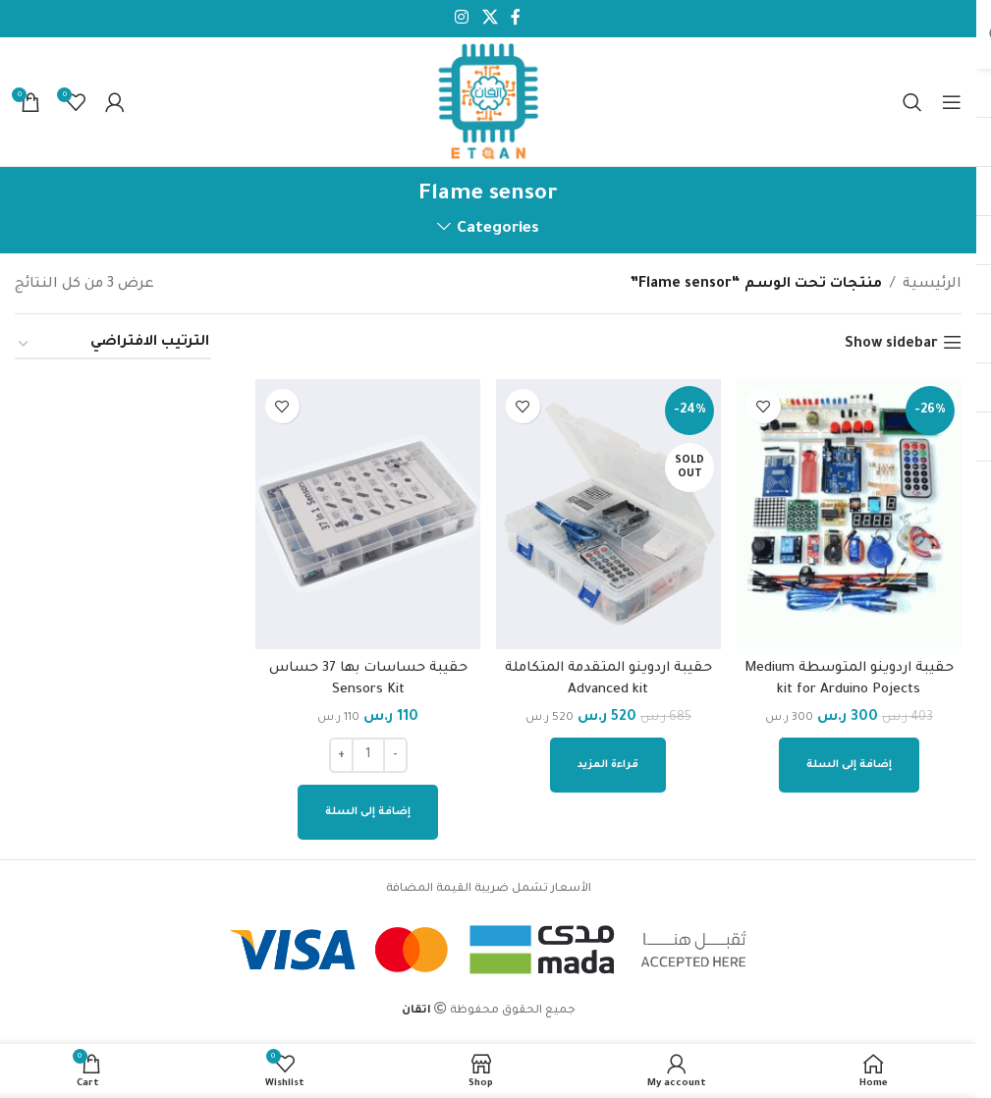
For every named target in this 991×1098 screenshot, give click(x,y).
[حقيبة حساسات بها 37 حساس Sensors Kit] (367, 512)
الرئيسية (932, 285)
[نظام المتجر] (113, 344)
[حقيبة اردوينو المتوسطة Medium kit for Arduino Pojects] (851, 512)
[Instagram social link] (462, 18)
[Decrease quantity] (394, 751)
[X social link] (489, 18)
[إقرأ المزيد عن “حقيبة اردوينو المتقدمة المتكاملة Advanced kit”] (609, 761)
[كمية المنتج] (367, 751)
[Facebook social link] (515, 18)
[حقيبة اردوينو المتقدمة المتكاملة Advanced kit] (609, 512)
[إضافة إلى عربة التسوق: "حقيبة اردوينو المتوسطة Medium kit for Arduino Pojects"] (851, 761)
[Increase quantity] (340, 751)
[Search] (912, 102)
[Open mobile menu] (951, 102)
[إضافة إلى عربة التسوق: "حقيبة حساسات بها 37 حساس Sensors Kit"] (368, 808)
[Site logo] (488, 103)
